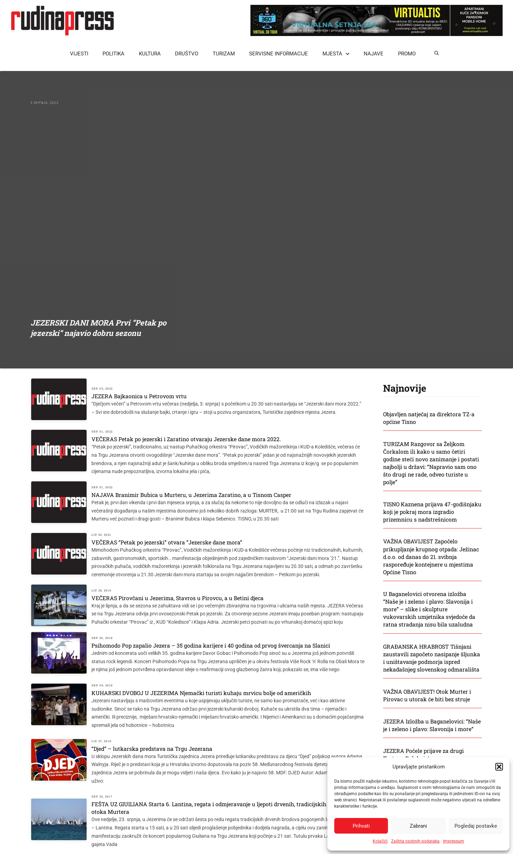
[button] (499, 766)
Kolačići (380, 841)
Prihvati (361, 826)
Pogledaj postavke (475, 826)
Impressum (453, 841)
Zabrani (418, 826)
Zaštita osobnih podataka (415, 841)
